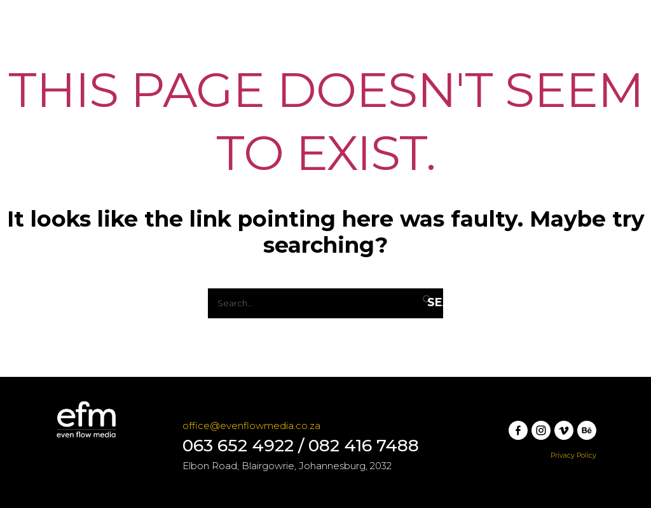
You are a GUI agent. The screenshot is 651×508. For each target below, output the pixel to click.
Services (253, 53)
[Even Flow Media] (77, 53)
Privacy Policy (573, 455)
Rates (439, 53)
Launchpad (178, 53)
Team (389, 53)
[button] (556, 53)
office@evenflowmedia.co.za (251, 426)
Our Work (327, 53)
